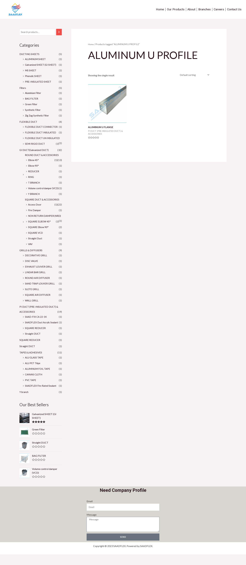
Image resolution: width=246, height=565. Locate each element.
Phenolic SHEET (34, 76)
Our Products (175, 9)
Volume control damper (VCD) (44, 193)
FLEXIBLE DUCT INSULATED (41, 132)
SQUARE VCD (36, 243)
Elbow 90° (33, 170)
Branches (204, 9)
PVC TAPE (31, 390)
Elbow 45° (33, 165)
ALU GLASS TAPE (34, 367)
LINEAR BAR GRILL (35, 282)
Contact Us (234, 9)
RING (31, 182)
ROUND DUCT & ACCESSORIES (43, 160)
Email (89, 511)
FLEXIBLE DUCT (28, 122)
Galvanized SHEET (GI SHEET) (41, 64)
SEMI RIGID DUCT (35, 148)
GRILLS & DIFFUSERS (31, 260)
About (191, 9)
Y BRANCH (34, 199)
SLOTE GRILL (32, 299)
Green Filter (31, 104)
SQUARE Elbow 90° (39, 237)
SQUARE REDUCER (36, 338)
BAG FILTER (32, 98)
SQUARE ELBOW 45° (40, 231)
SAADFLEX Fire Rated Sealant (41, 395)
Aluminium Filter (34, 93)
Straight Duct (35, 248)
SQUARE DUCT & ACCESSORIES (43, 204)
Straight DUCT (33, 343)
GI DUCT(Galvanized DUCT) (35, 155)
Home (160, 9)
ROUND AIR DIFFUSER (38, 288)
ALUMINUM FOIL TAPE (38, 379)
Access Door (35, 209)
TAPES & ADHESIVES (31, 362)
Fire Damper (35, 215)
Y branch (24, 402)
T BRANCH (34, 187)
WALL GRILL (32, 310)
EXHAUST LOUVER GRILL (39, 276)
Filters (22, 88)
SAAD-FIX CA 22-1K (36, 327)
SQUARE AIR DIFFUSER (38, 305)
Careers (219, 9)
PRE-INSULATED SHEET (39, 81)
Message (91, 524)
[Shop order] (193, 75)
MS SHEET (31, 70)
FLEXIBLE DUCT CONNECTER (42, 127)
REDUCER (34, 176)
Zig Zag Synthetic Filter (37, 115)
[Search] (59, 32)
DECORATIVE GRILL (36, 265)
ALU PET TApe (33, 373)
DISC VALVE (32, 271)
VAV (30, 254)
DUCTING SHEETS (30, 54)
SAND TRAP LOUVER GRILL (40, 293)
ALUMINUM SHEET (36, 59)
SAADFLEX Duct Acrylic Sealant (42, 332)
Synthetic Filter (33, 110)
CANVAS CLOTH (34, 384)
